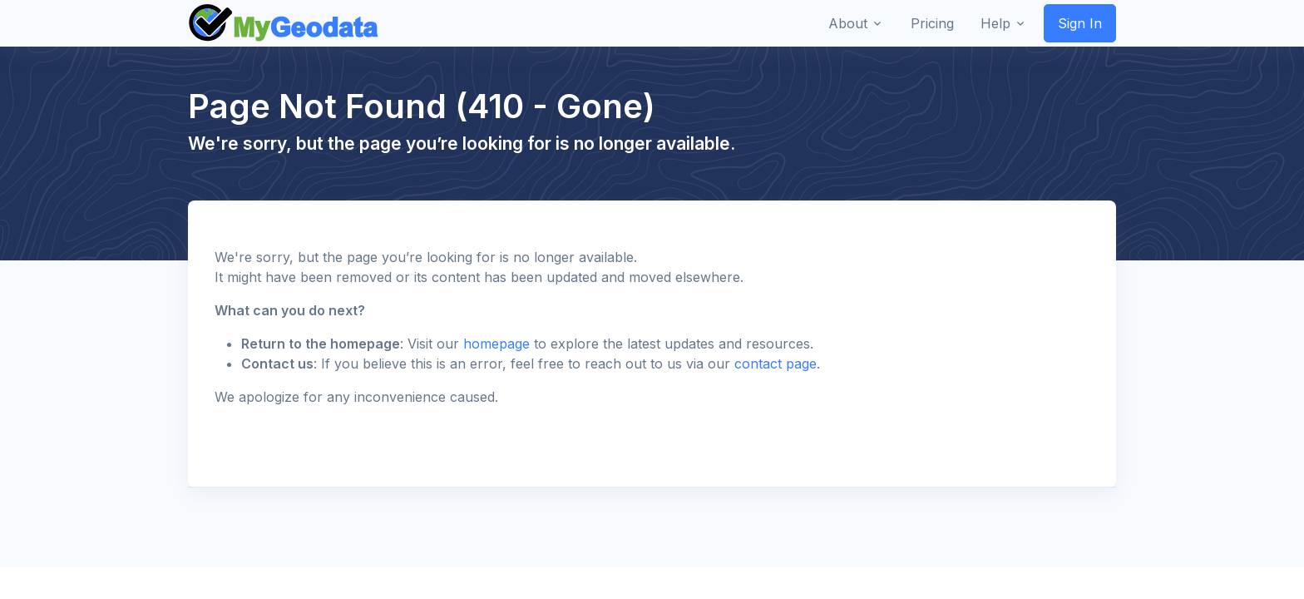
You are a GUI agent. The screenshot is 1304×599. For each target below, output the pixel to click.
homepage (496, 343)
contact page (775, 363)
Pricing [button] (932, 23)
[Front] (284, 23)
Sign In (1080, 23)
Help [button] (995, 23)
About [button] (847, 23)
